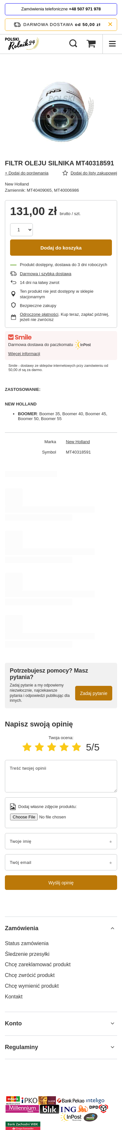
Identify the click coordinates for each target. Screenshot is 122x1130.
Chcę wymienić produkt (32, 986)
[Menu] (112, 44)
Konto (13, 1023)
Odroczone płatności (39, 314)
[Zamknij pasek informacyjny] (110, 24)
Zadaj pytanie (93, 693)
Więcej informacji (24, 353)
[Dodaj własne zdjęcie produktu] (50, 817)
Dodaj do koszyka (61, 247)
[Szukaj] (73, 44)
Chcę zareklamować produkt (38, 964)
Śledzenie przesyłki (27, 954)
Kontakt (13, 996)
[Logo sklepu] (23, 43)
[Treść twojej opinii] (61, 776)
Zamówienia (21, 928)
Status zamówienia (26, 943)
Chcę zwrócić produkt (30, 975)
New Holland (78, 441)
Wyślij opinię (61, 882)
